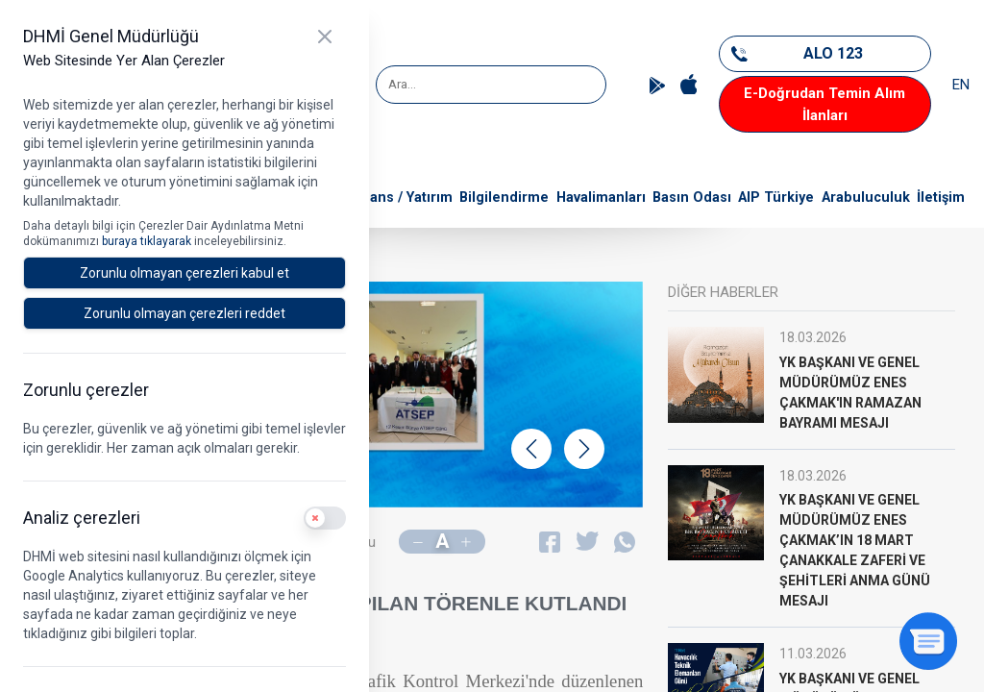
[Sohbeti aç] (928, 641)
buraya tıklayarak (148, 241)
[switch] (325, 518)
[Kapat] (325, 36)
